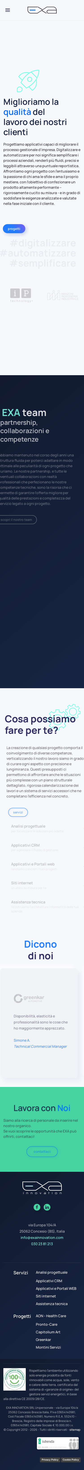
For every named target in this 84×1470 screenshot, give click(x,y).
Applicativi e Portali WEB (56, 1288)
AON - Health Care (51, 1315)
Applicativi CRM (49, 1280)
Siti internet (46, 1296)
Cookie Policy (71, 1459)
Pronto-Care (46, 1324)
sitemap (74, 1430)
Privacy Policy (50, 1459)
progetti (12, 228)
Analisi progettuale (51, 1272)
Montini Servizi (48, 1347)
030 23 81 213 (42, 1243)
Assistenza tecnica (52, 1303)
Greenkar (43, 1339)
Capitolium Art (48, 1332)
